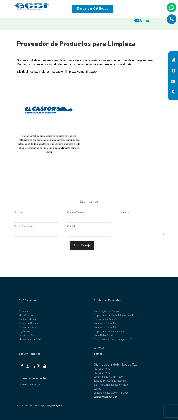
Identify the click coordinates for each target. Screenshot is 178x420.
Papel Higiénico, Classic (107, 311)
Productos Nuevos (28, 319)
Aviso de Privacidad (29, 384)
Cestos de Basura (28, 323)
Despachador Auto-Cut (106, 319)
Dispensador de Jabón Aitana (109, 331)
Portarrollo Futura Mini (106, 327)
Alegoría (58, 405)
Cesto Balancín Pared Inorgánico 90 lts (114, 339)
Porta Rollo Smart (103, 335)
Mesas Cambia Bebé (30, 339)
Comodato (24, 311)
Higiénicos (24, 331)
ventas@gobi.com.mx (105, 396)
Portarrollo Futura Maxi (106, 323)
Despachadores (27, 327)
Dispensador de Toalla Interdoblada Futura (116, 315)
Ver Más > (99, 348)
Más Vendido (26, 315)
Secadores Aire (27, 335)
